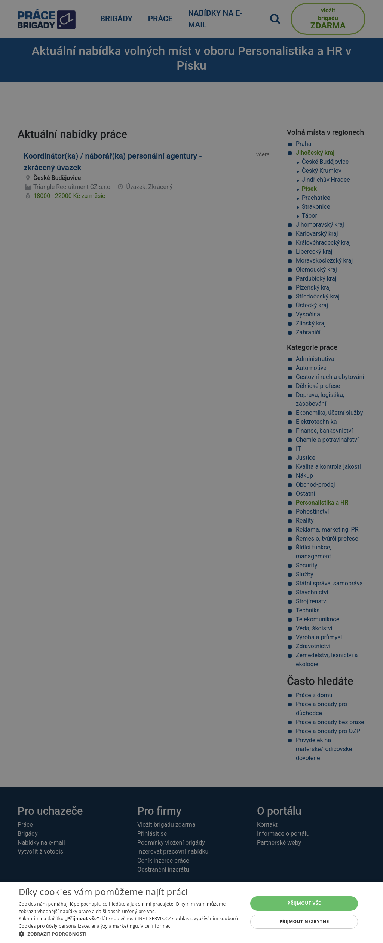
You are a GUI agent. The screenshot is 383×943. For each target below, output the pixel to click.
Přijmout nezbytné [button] (304, 921)
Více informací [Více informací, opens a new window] (156, 926)
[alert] (191, 471)
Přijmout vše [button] (304, 903)
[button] (130, 933)
